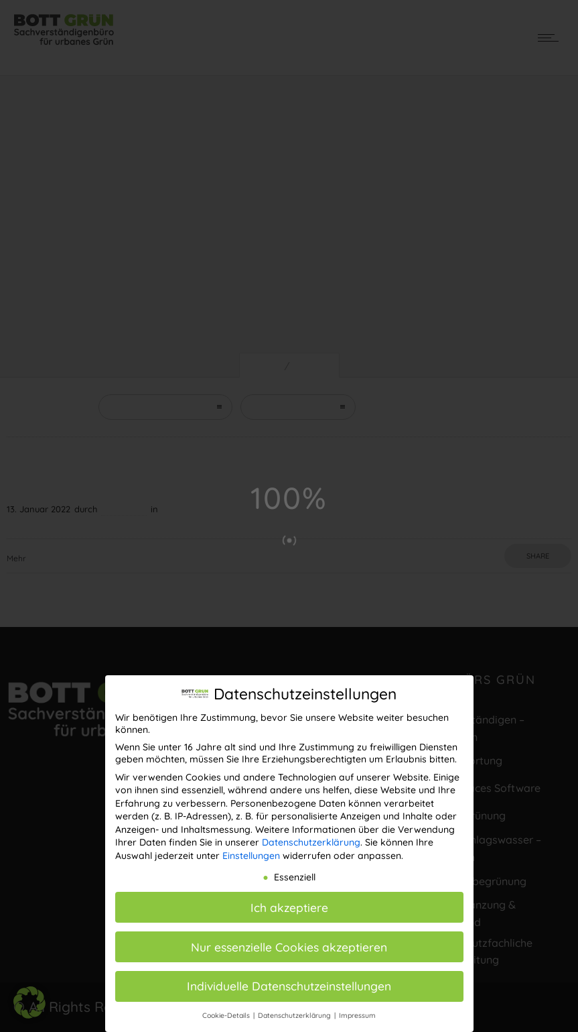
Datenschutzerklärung (311, 840)
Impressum (357, 1013)
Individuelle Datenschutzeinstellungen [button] (289, 983)
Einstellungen (251, 854)
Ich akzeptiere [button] (289, 905)
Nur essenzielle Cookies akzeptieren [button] (289, 944)
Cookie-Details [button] (227, 1013)
